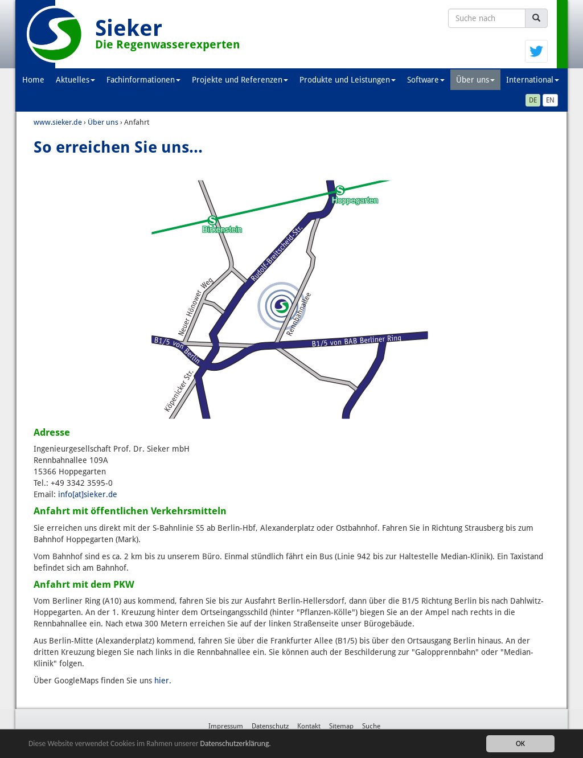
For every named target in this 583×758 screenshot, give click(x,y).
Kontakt (309, 726)
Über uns (475, 79)
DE (533, 100)
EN (550, 100)
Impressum (225, 726)
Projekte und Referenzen (240, 79)
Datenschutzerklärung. (235, 744)
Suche (371, 726)
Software (426, 79)
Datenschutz (270, 726)
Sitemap (341, 726)
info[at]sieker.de (87, 494)
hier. (162, 680)
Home (33, 79)
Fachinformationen (143, 79)
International (532, 79)
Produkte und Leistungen (347, 79)
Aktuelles (75, 79)
